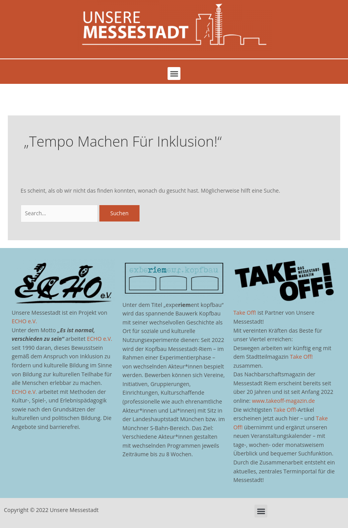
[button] (174, 73)
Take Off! (244, 312)
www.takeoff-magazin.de (283, 400)
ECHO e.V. (24, 321)
